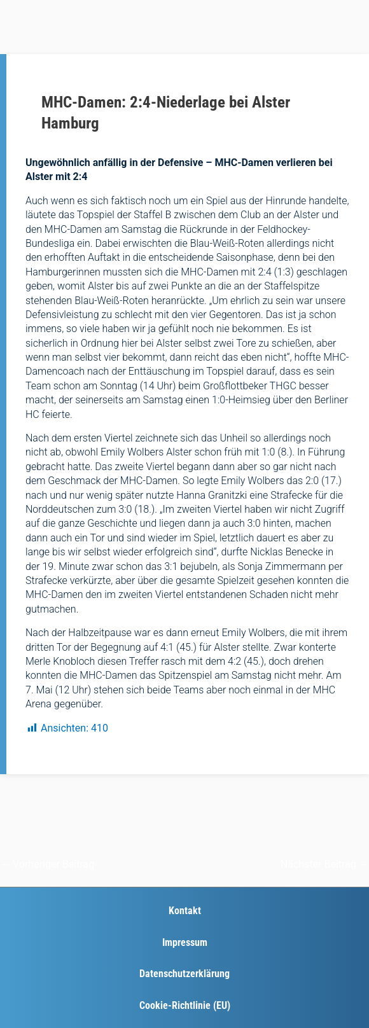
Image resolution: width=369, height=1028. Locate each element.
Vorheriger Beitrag (47, 864)
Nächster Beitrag (325, 864)
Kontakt (185, 911)
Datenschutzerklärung (184, 974)
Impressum (184, 942)
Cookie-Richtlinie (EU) (184, 1005)
